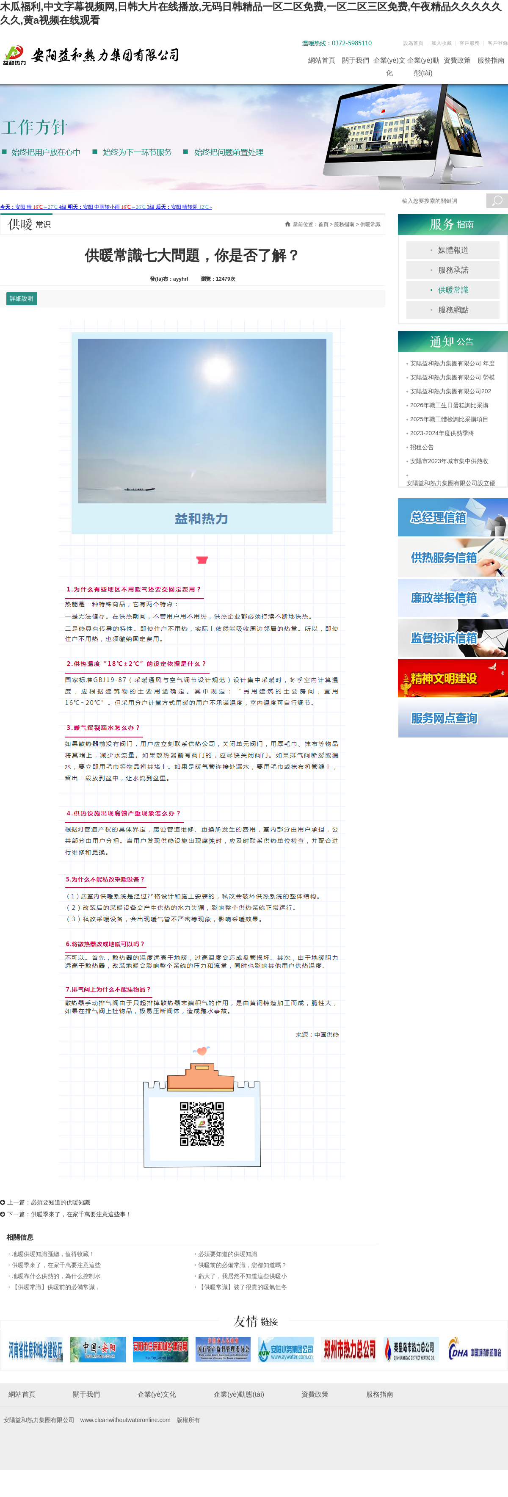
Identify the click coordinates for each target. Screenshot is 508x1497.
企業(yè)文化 (389, 62)
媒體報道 (453, 250)
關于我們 (355, 60)
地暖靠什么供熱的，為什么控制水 (56, 1276)
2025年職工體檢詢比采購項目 (449, 419)
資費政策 (457, 60)
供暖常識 (453, 290)
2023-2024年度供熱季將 (442, 433)
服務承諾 (453, 270)
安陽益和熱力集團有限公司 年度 (452, 363)
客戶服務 (469, 43)
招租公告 (422, 447)
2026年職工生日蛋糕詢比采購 (449, 405)
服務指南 (491, 60)
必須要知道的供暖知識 (60, 1202)
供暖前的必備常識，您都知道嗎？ (242, 1265)
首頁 (323, 224)
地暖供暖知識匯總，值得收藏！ (53, 1254)
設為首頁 (413, 43)
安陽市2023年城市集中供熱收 (449, 461)
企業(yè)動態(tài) (423, 62)
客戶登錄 (498, 43)
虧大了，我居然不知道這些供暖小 (242, 1276)
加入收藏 (441, 43)
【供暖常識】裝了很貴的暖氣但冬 (242, 1287)
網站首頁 (321, 60)
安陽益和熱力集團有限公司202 (450, 391)
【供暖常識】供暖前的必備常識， (56, 1287)
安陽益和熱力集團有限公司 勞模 (452, 377)
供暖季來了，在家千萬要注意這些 (56, 1265)
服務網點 (453, 310)
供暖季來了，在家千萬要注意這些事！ (81, 1214)
